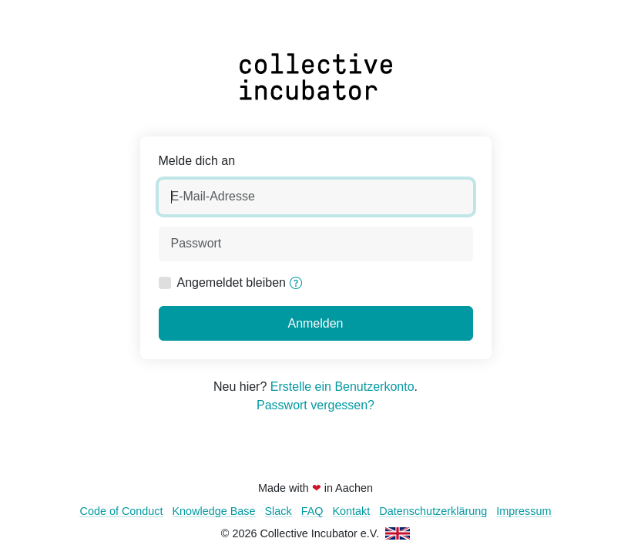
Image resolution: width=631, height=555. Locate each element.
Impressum (523, 511)
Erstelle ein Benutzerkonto (342, 386)
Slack (278, 511)
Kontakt (352, 511)
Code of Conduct (121, 511)
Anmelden (315, 323)
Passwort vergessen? (315, 405)
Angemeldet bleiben (231, 282)
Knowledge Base (214, 511)
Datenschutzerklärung (433, 511)
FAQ (312, 511)
